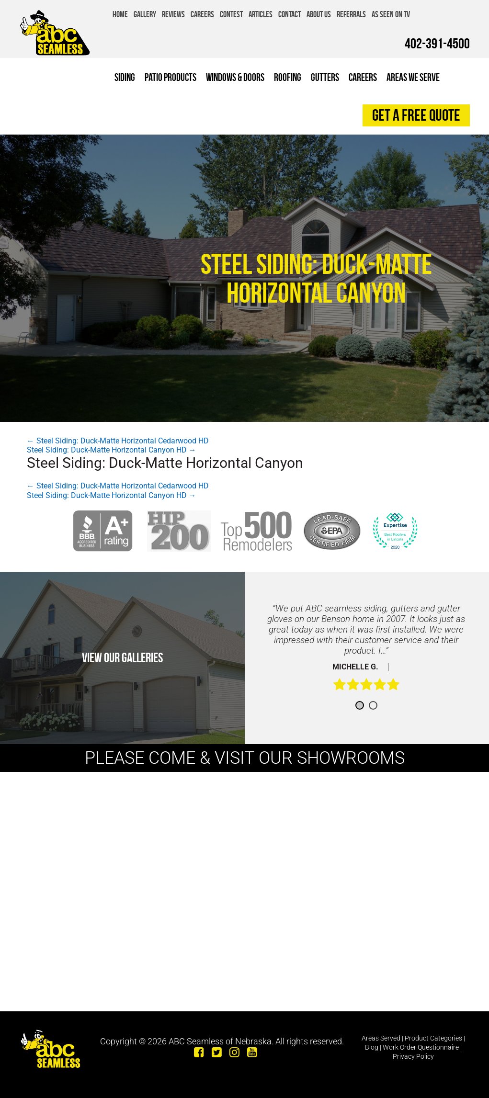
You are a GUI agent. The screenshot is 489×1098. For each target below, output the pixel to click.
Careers (202, 14)
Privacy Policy (413, 1056)
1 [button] (359, 705)
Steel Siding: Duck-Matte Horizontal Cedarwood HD (118, 440)
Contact (289, 14)
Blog (371, 1047)
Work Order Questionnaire (421, 1047)
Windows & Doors (235, 77)
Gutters (325, 77)
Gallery (145, 14)
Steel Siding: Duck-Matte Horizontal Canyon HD (111, 449)
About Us (319, 14)
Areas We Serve (413, 77)
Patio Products (170, 77)
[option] (366, 652)
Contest (231, 14)
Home (120, 14)
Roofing (287, 77)
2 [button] (373, 705)
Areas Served (381, 1038)
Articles (261, 14)
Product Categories (433, 1038)
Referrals (351, 14)
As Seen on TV (391, 14)
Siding (124, 77)
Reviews (173, 14)
